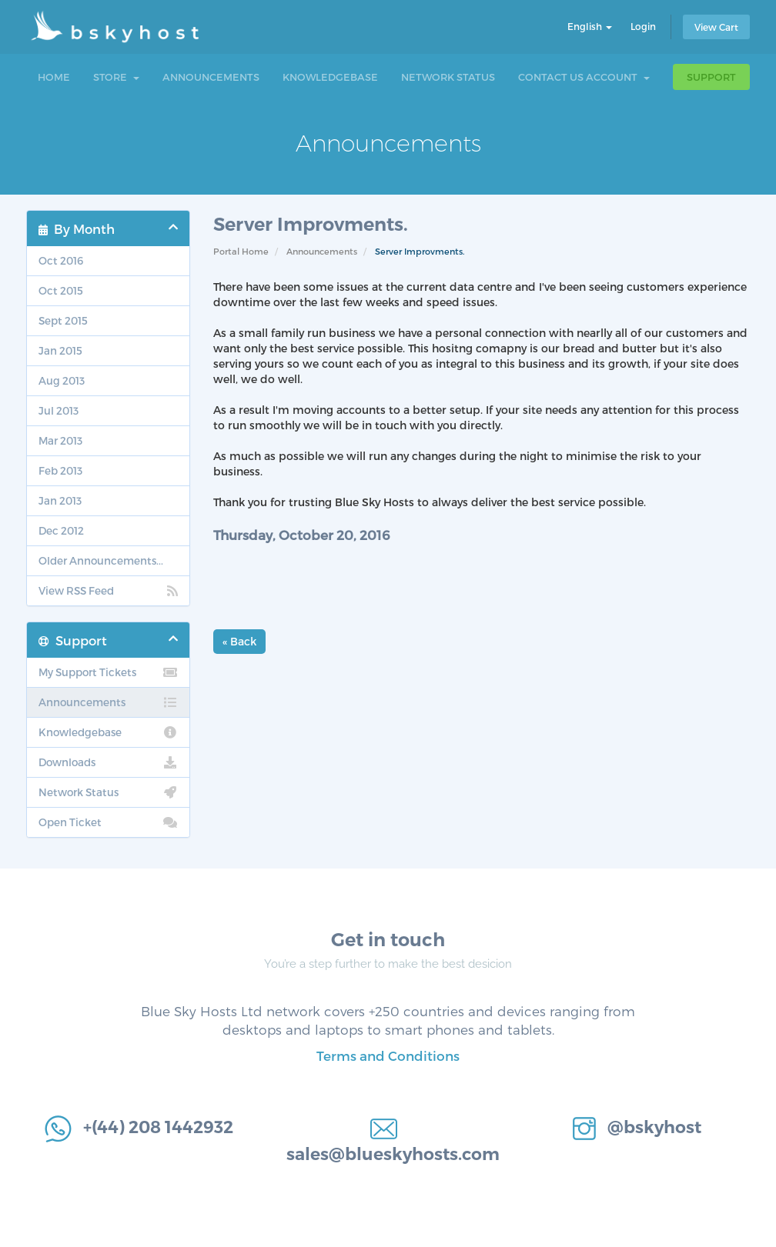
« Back (239, 641)
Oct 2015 (60, 290)
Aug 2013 (61, 380)
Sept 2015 (63, 320)
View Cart (716, 27)
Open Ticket (108, 822)
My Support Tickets (108, 672)
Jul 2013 (58, 410)
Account (618, 77)
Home (54, 77)
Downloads (108, 762)
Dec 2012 (61, 530)
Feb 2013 (60, 470)
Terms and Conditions (388, 1055)
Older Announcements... (100, 560)
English (589, 26)
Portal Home (241, 251)
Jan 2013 (60, 500)
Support (711, 77)
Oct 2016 (60, 260)
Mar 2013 (60, 440)
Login (643, 26)
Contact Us (551, 77)
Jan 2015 (60, 350)
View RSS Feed (108, 591)
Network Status (448, 77)
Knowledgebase (330, 77)
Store (116, 77)
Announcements (210, 77)
